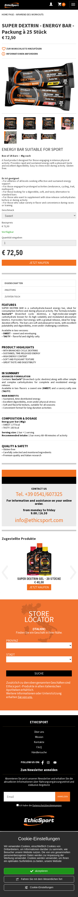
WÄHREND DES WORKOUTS (30, 14)
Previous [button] (5, 572)
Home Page (8, 14)
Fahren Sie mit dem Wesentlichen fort (39, 879)
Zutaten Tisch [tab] (12, 296)
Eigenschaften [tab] (14, 283)
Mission (39, 737)
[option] (39, 567)
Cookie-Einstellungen (39, 887)
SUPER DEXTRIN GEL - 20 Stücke (39, 579)
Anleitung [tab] (10, 289)
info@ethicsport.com (39, 520)
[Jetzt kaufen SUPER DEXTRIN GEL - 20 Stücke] (39, 587)
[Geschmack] (39, 215)
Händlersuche (39, 752)
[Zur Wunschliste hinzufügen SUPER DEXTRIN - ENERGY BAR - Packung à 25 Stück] (23, 48)
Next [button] (73, 572)
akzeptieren (39, 871)
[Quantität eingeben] (39, 243)
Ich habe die (40, 805)
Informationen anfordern (22, 53)
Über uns (39, 731)
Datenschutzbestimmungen (47, 805)
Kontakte (39, 742)
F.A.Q (39, 747)
